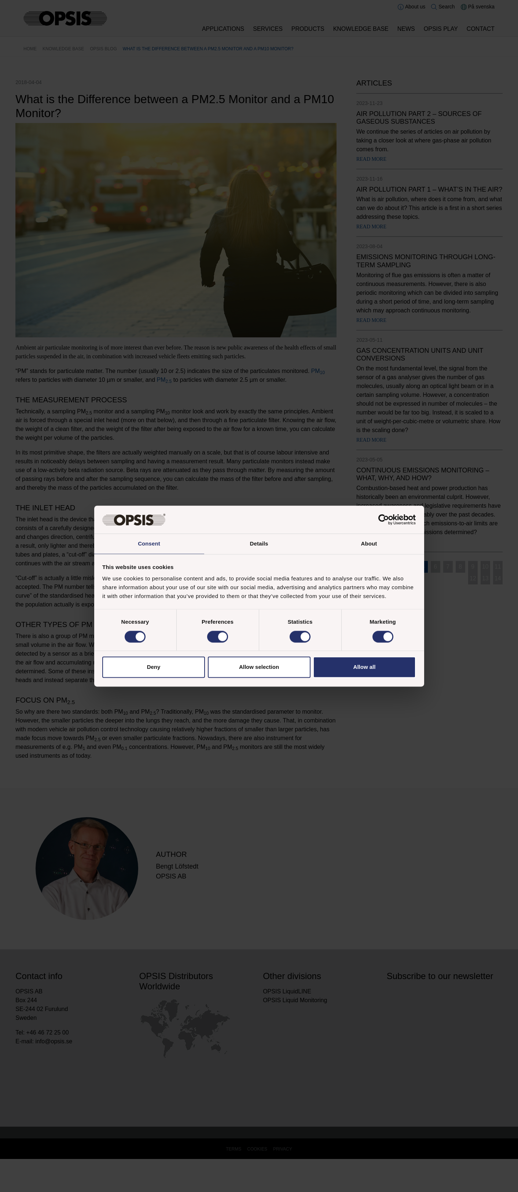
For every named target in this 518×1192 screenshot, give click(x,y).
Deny (154, 667)
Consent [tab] (149, 543)
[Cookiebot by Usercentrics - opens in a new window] (384, 519)
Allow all (364, 667)
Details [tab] (259, 543)
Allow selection (259, 667)
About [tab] (369, 543)
